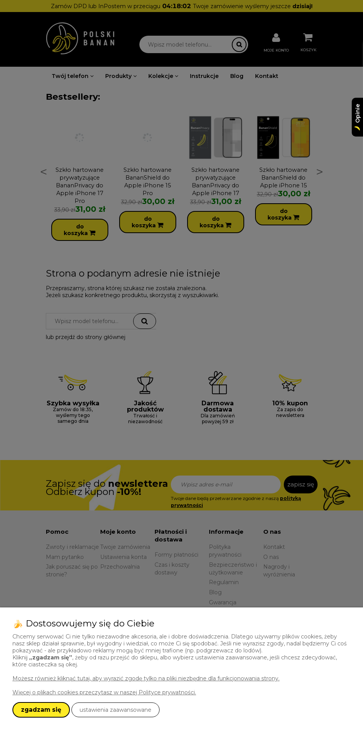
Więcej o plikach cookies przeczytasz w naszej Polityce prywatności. (104, 692)
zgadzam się (41, 709)
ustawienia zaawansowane (115, 709)
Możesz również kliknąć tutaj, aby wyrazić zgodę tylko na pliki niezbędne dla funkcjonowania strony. (146, 678)
